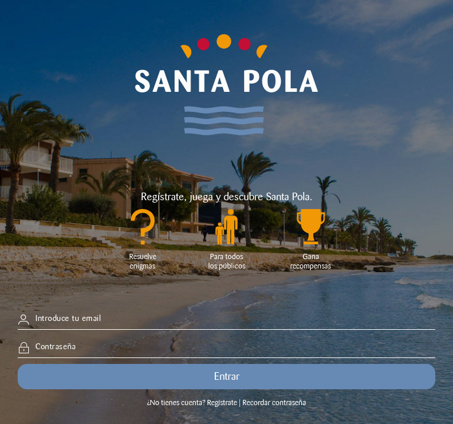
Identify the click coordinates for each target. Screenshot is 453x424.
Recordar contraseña (274, 402)
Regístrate (162, 196)
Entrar (226, 376)
